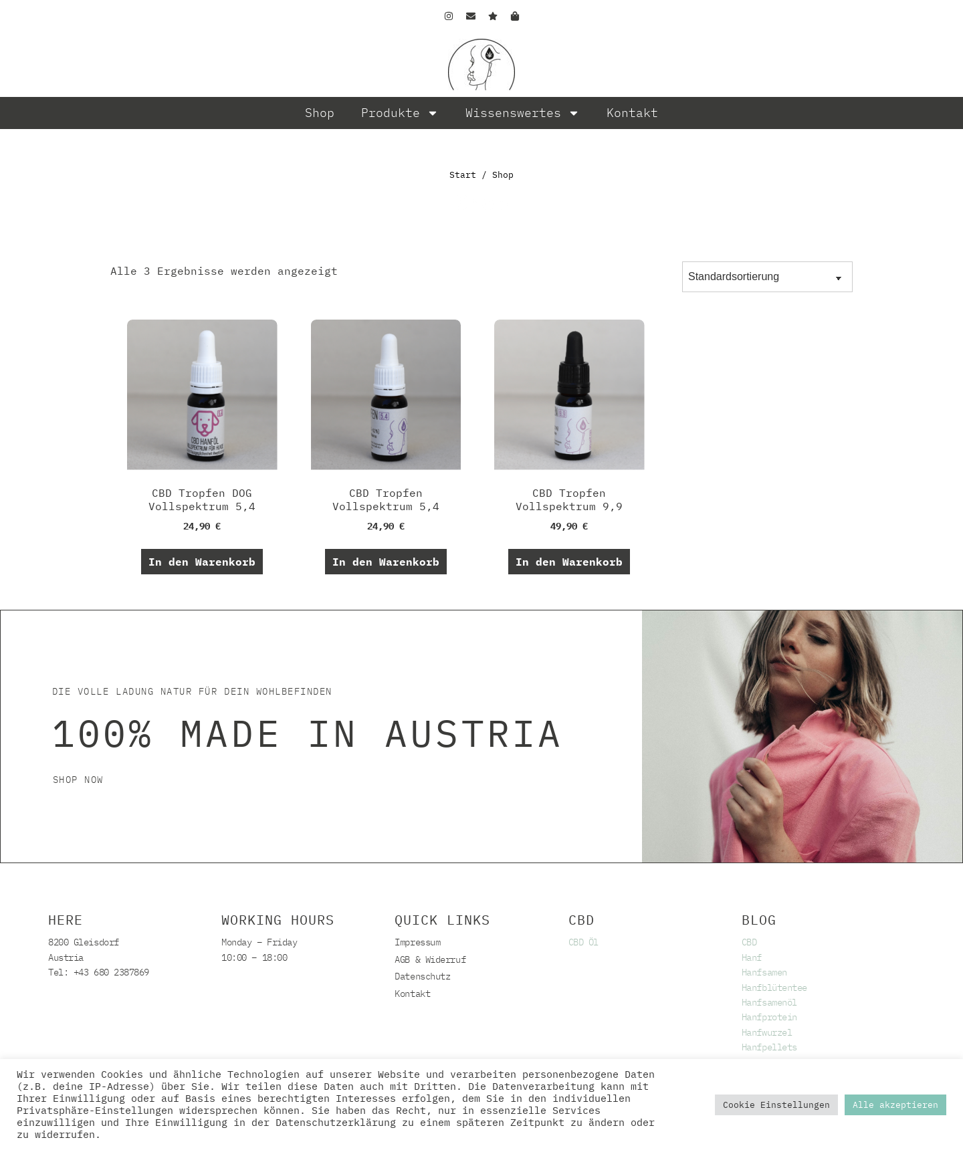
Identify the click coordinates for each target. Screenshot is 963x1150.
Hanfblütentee (774, 988)
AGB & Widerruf (430, 959)
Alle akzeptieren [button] (895, 1105)
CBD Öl (583, 942)
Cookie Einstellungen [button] (776, 1105)
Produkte (400, 113)
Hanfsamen (764, 972)
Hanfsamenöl (769, 1002)
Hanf (752, 957)
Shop (319, 112)
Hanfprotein (769, 1017)
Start (462, 175)
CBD (749, 942)
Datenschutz (422, 976)
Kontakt (632, 112)
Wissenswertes (522, 113)
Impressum (417, 942)
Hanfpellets (769, 1047)
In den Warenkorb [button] (201, 561)
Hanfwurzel (767, 1032)
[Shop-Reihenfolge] (767, 276)
